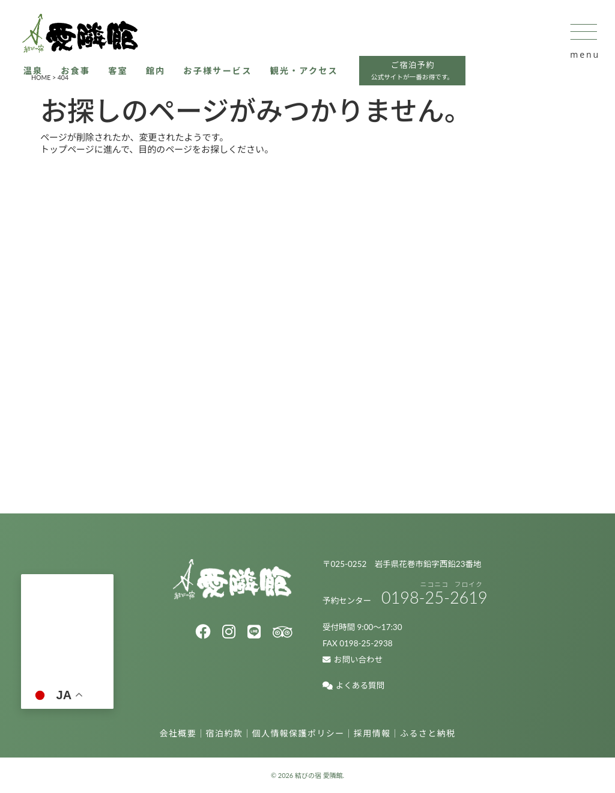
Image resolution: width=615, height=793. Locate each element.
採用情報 (372, 733)
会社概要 (178, 733)
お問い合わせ (353, 659)
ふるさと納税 (427, 733)
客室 (131, 78)
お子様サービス (234, 78)
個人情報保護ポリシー (298, 733)
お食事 (87, 78)
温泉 (43, 78)
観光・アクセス (325, 78)
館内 (170, 78)
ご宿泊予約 (438, 79)
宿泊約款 (224, 733)
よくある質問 (353, 685)
